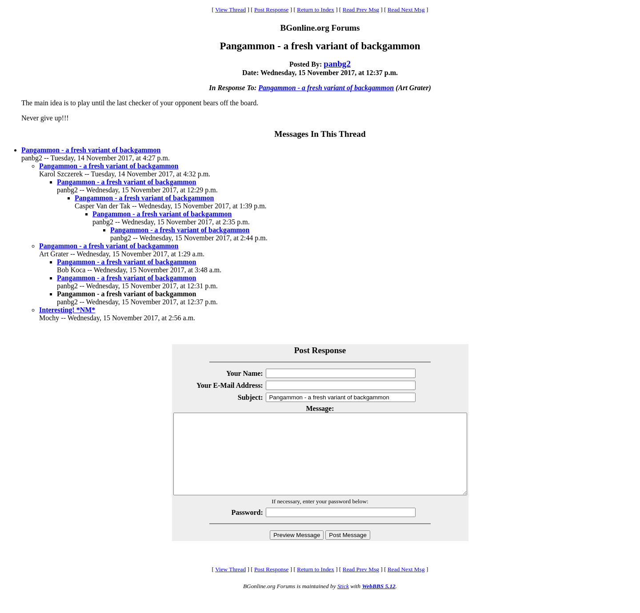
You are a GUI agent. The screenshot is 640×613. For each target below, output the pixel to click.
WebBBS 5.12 (378, 602)
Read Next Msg (406, 9)
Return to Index (315, 9)
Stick (343, 602)
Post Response (271, 9)
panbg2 (337, 63)
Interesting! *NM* (67, 310)
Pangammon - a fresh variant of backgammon (326, 88)
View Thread (230, 9)
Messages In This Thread (319, 134)
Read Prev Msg (361, 9)
